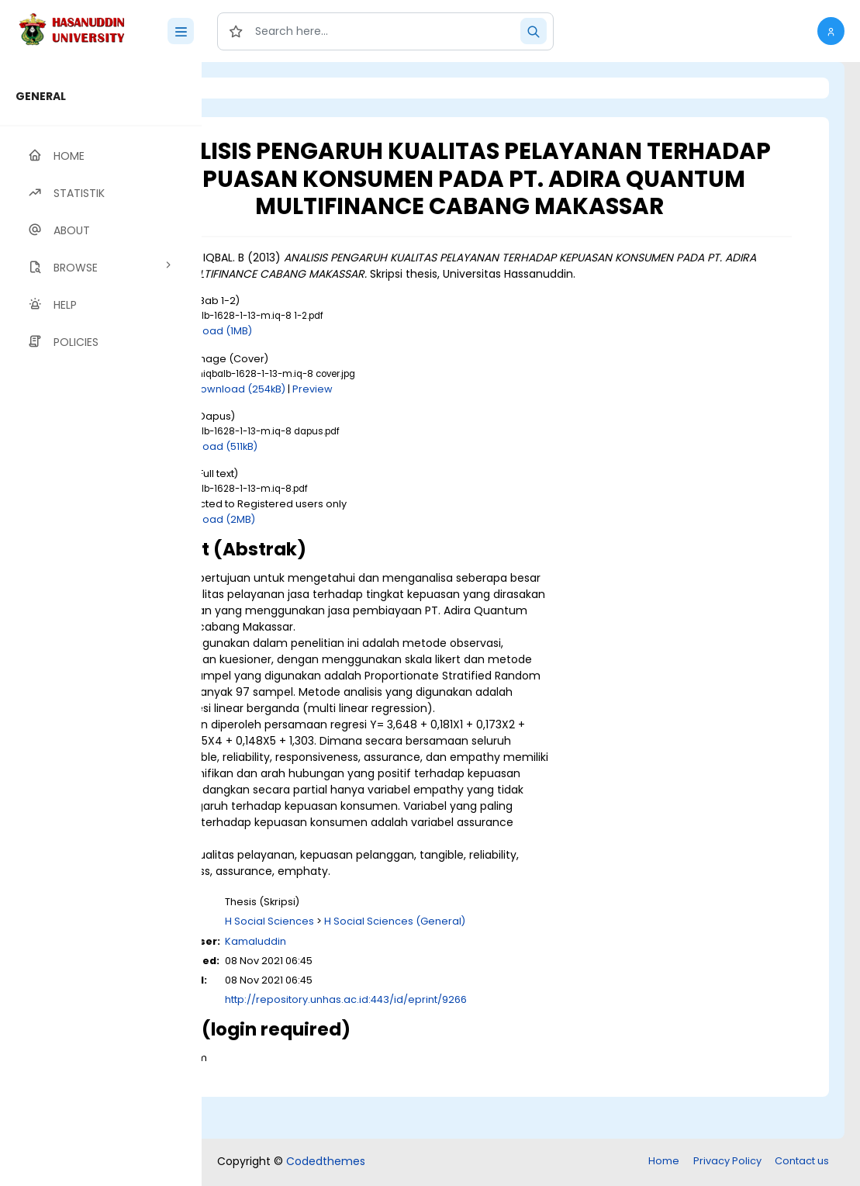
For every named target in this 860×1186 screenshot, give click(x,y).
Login (267, 88)
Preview (440, 432)
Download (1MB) (339, 375)
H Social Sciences (396, 965)
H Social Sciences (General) (521, 965)
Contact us (802, 1162)
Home (663, 1162)
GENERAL (41, 96)
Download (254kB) (366, 432)
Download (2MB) (340, 562)
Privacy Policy (727, 1162)
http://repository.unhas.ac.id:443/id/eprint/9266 (473, 1043)
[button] (830, 31)
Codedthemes (325, 1162)
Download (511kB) (342, 489)
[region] (101, 624)
